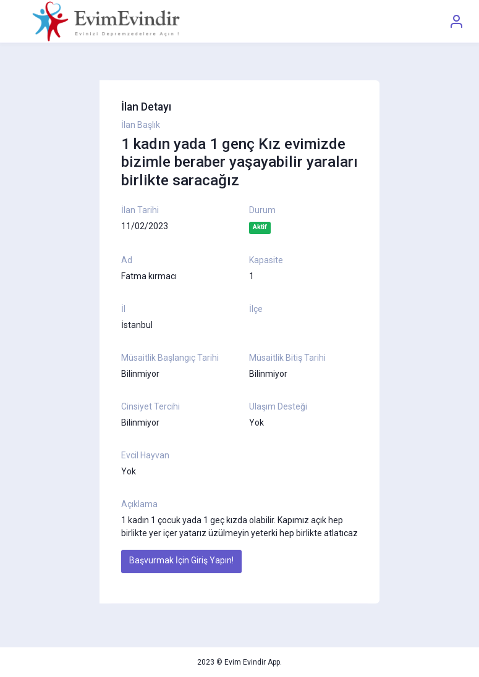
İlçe (256, 309)
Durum (262, 210)
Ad (126, 260)
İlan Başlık (140, 125)
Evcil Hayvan (145, 455)
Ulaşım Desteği (278, 406)
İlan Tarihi (140, 210)
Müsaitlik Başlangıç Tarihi (170, 358)
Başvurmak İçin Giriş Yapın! (181, 560)
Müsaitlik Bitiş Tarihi (287, 358)
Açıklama (139, 504)
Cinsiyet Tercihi (150, 406)
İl (123, 309)
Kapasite (266, 260)
